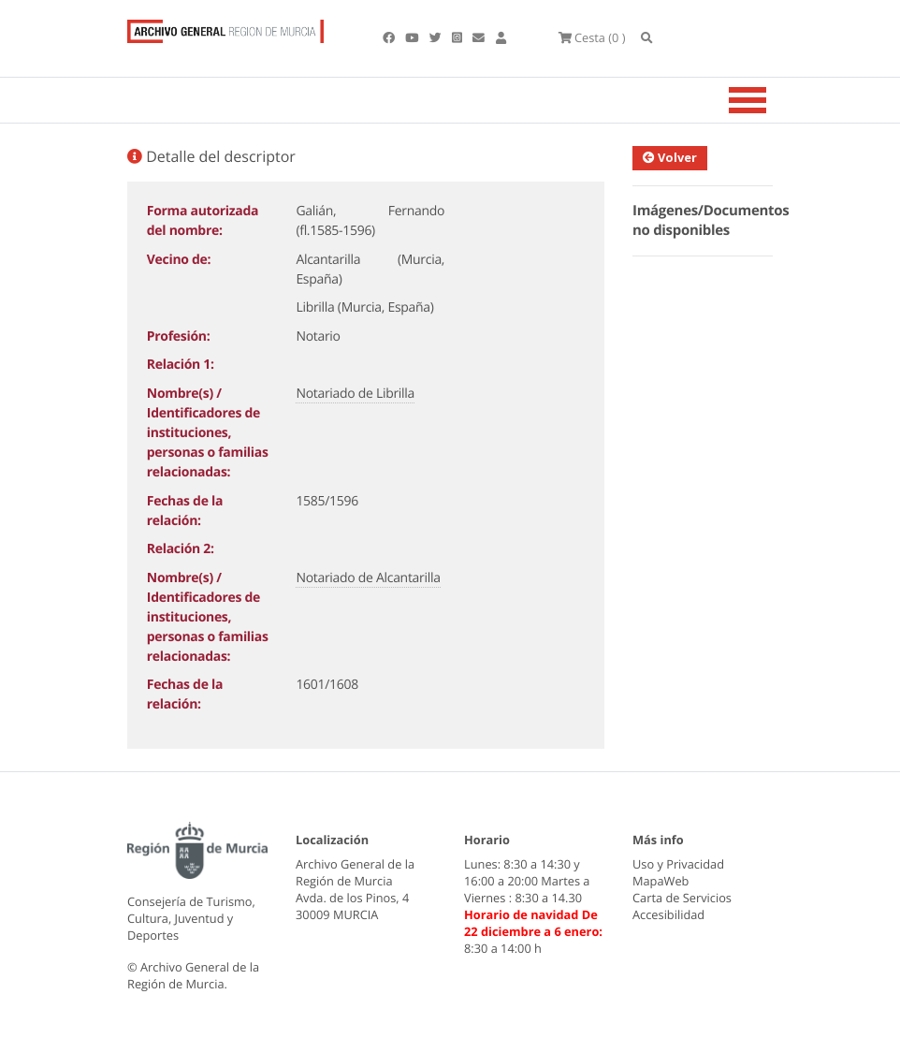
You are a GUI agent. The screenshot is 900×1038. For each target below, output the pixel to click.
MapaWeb (660, 880)
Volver (670, 157)
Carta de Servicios (682, 897)
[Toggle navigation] (771, 100)
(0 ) (592, 37)
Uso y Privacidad (678, 863)
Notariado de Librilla (355, 393)
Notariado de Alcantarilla (368, 578)
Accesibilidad (668, 914)
